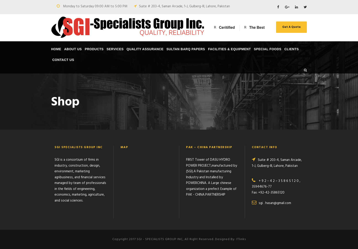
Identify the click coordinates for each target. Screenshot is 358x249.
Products (94, 49)
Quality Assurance (144, 49)
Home (56, 49)
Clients (291, 49)
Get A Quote (291, 27)
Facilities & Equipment (229, 49)
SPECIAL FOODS (268, 49)
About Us (73, 49)
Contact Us (63, 60)
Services (115, 49)
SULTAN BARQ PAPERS (185, 49)
